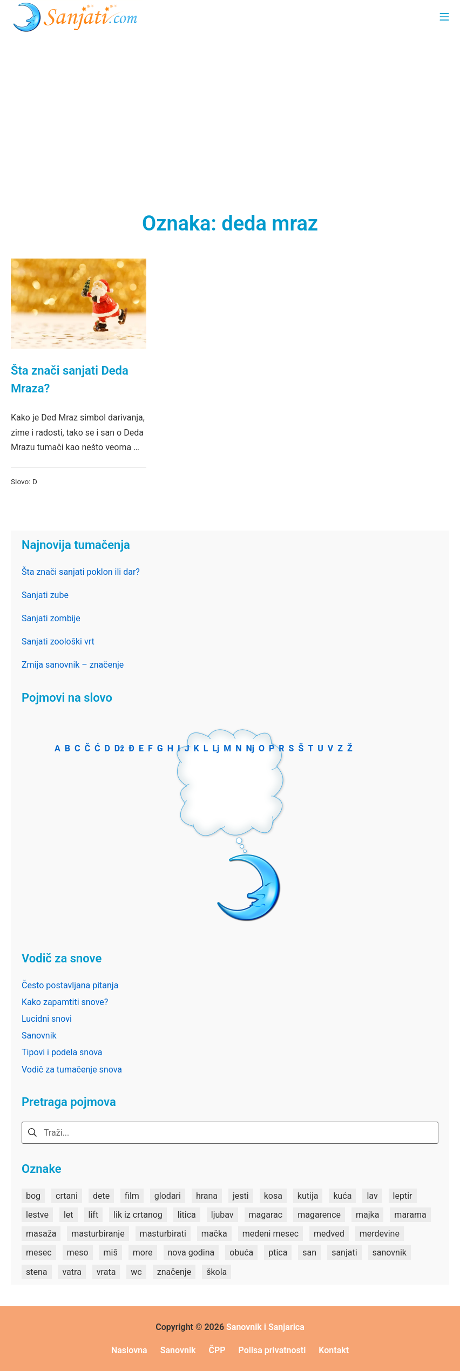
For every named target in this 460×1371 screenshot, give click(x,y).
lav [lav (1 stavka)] (372, 1196)
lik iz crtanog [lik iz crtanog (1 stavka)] (138, 1215)
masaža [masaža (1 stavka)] (41, 1234)
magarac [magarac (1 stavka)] (266, 1215)
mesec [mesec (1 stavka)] (39, 1252)
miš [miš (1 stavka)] (110, 1252)
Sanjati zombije (51, 618)
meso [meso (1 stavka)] (78, 1252)
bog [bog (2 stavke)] (33, 1196)
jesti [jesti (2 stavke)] (241, 1196)
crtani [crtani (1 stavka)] (67, 1196)
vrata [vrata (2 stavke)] (106, 1272)
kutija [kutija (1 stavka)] (308, 1196)
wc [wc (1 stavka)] (136, 1272)
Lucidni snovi (47, 1019)
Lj (215, 748)
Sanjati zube (45, 595)
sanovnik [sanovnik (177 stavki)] (390, 1252)
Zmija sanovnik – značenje (73, 665)
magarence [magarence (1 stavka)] (319, 1215)
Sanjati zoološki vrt (58, 641)
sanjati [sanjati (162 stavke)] (344, 1252)
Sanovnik (39, 1035)
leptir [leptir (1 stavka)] (402, 1196)
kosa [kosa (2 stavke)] (273, 1196)
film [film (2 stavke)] (132, 1196)
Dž (119, 748)
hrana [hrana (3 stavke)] (207, 1196)
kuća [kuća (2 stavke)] (342, 1196)
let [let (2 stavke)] (68, 1215)
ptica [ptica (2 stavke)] (277, 1252)
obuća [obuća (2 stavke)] (241, 1252)
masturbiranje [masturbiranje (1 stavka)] (97, 1234)
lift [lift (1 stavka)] (94, 1215)
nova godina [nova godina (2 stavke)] (191, 1252)
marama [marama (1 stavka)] (410, 1215)
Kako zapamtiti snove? (65, 1002)
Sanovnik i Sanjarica (265, 1327)
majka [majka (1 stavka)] (367, 1215)
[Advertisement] (230, 113)
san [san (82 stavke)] (309, 1252)
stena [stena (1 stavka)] (37, 1272)
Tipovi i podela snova (62, 1052)
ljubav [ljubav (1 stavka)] (222, 1215)
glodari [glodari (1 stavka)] (167, 1196)
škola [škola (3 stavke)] (216, 1272)
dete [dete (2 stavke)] (101, 1196)
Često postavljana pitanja (70, 985)
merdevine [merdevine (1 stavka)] (380, 1234)
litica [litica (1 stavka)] (187, 1215)
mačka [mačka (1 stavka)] (214, 1234)
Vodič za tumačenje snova (72, 1069)
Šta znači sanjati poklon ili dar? (81, 572)
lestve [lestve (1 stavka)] (37, 1215)
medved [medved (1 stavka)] (329, 1234)
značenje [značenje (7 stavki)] (174, 1272)
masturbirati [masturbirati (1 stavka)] (163, 1234)
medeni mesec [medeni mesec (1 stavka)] (270, 1234)
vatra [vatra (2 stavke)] (71, 1272)
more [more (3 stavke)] (143, 1252)
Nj (250, 748)
